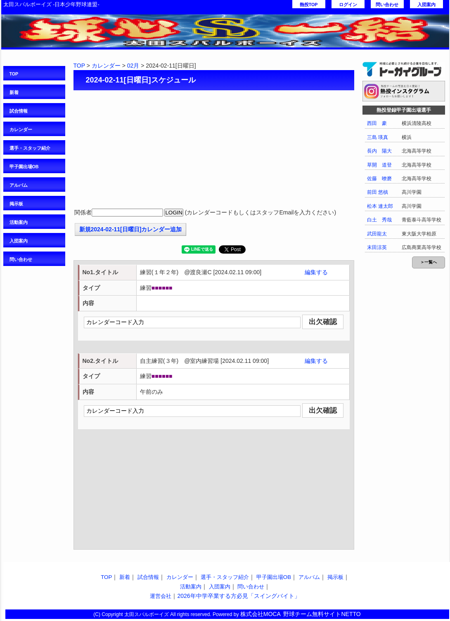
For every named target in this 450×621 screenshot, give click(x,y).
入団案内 (426, 4)
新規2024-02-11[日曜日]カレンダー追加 (130, 229)
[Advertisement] (213, 150)
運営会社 (160, 596)
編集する (316, 272)
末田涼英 (377, 247)
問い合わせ (387, 4)
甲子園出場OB (24, 166)
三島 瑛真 (377, 137)
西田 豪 (377, 123)
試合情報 (18, 110)
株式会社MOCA (260, 614)
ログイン (348, 4)
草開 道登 (379, 165)
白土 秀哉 (379, 220)
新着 (14, 92)
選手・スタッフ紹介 (29, 148)
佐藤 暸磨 (379, 178)
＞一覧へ (428, 262)
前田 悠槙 (377, 192)
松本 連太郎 (380, 206)
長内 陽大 (379, 151)
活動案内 (18, 222)
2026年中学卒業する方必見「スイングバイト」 (238, 596)
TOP (14, 73)
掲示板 (16, 203)
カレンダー (20, 129)
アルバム (18, 185)
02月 (133, 65)
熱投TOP (309, 4)
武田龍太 (377, 234)
